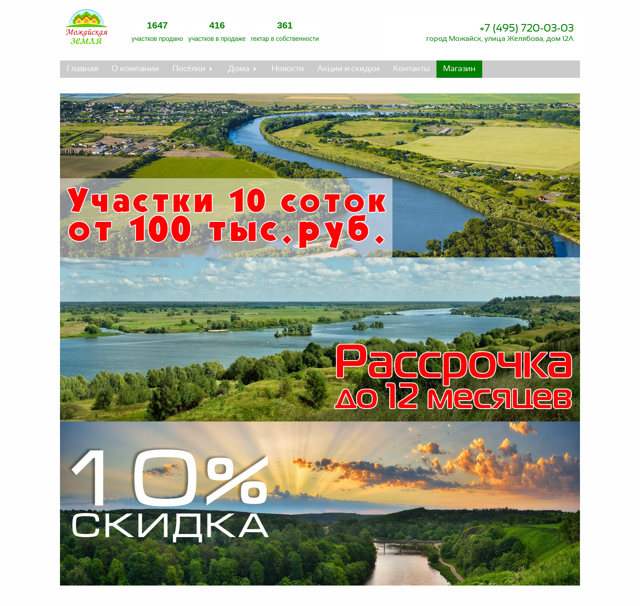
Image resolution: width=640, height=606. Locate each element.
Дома (238, 69)
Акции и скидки (348, 69)
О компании (135, 69)
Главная (82, 69)
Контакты (411, 69)
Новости (288, 69)
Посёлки (188, 69)
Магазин (459, 69)
